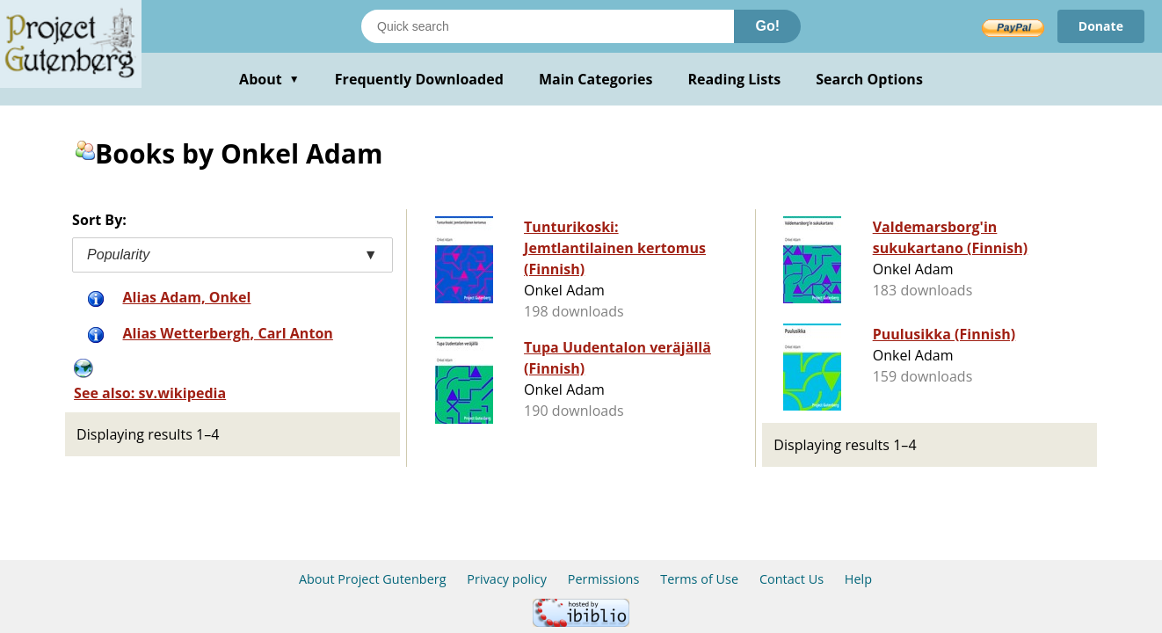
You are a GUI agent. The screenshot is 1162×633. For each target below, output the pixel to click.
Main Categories (596, 79)
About (269, 79)
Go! (767, 25)
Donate (1100, 26)
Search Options (869, 79)
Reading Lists (734, 79)
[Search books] (547, 26)
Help (858, 579)
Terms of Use (699, 579)
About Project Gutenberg (373, 579)
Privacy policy (507, 579)
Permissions (604, 579)
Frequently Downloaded (419, 79)
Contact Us (791, 579)
